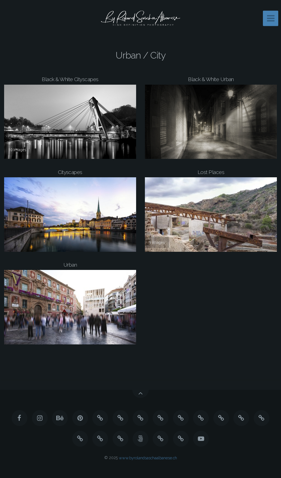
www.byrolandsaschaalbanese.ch (148, 457)
